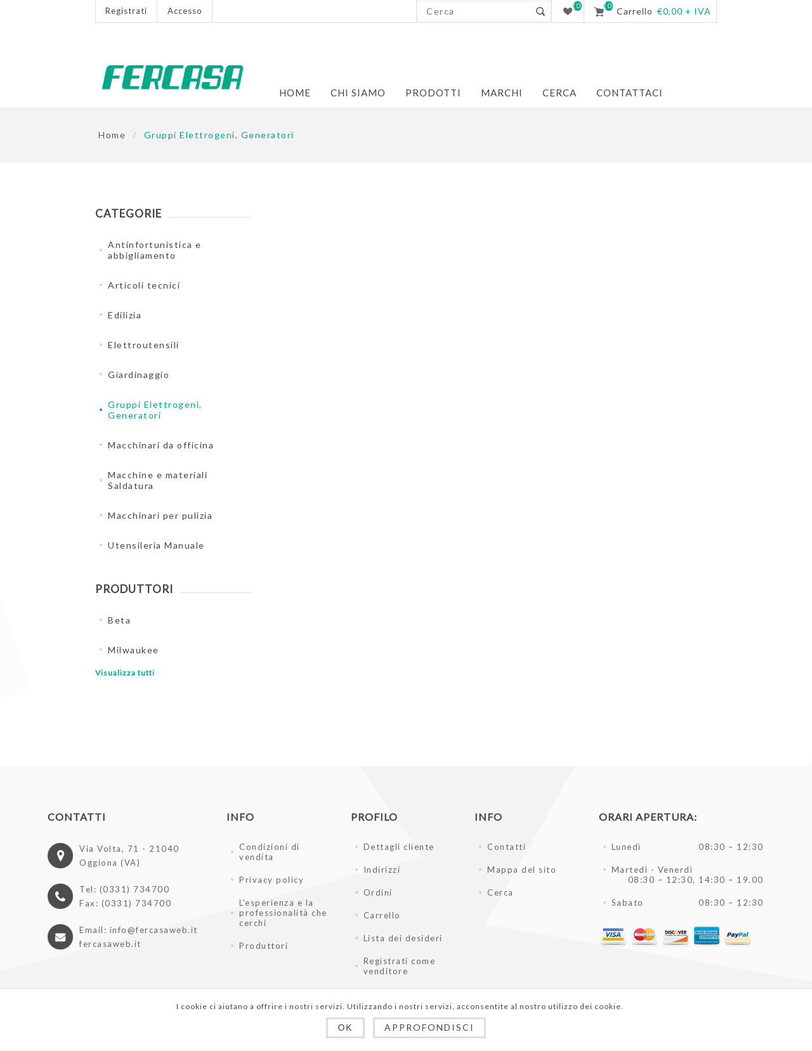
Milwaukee (133, 649)
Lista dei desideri (403, 938)
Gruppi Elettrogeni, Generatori (155, 410)
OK (345, 1027)
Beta (119, 620)
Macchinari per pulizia (160, 515)
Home (112, 134)
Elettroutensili (144, 344)
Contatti (506, 847)
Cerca (500, 892)
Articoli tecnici (144, 285)
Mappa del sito (521, 870)
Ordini (378, 892)
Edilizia (124, 315)
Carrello (382, 915)
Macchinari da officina (161, 445)
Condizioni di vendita (269, 852)
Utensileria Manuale (156, 545)
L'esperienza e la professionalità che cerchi (283, 913)
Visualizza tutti (125, 672)
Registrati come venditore (399, 966)
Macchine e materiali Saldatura (157, 480)
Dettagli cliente (399, 847)
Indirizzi (382, 870)
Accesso (184, 11)
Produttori (263, 946)
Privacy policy (271, 880)
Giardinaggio (138, 374)
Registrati (126, 11)
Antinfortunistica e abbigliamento (155, 250)
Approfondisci (429, 1027)
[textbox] (473, 11)
